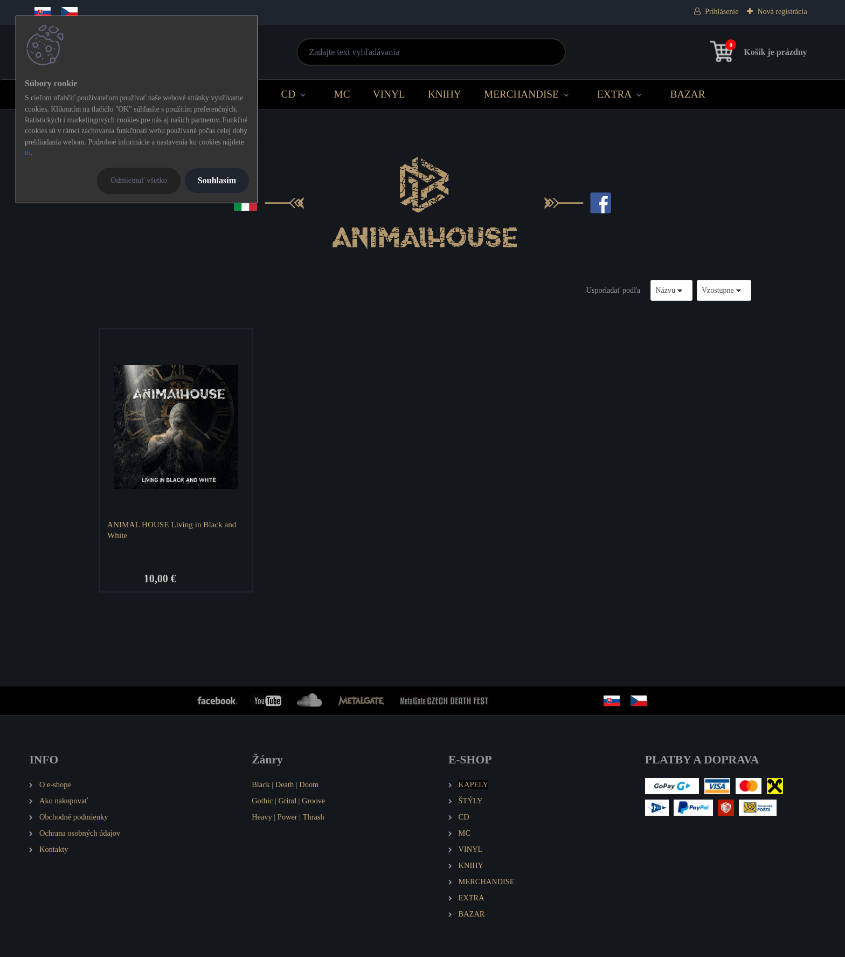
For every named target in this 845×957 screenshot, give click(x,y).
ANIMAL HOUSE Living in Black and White (171, 530)
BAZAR (687, 94)
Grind (287, 800)
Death (284, 784)
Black (261, 784)
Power (287, 817)
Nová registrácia (782, 12)
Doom (308, 784)
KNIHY (444, 94)
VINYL (389, 94)
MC (342, 94)
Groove (313, 800)
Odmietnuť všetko (138, 180)
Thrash (313, 817)
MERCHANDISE (521, 94)
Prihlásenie (721, 12)
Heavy (262, 817)
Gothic (262, 800)
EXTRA (614, 94)
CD (288, 94)
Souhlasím (217, 180)
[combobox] (671, 290)
